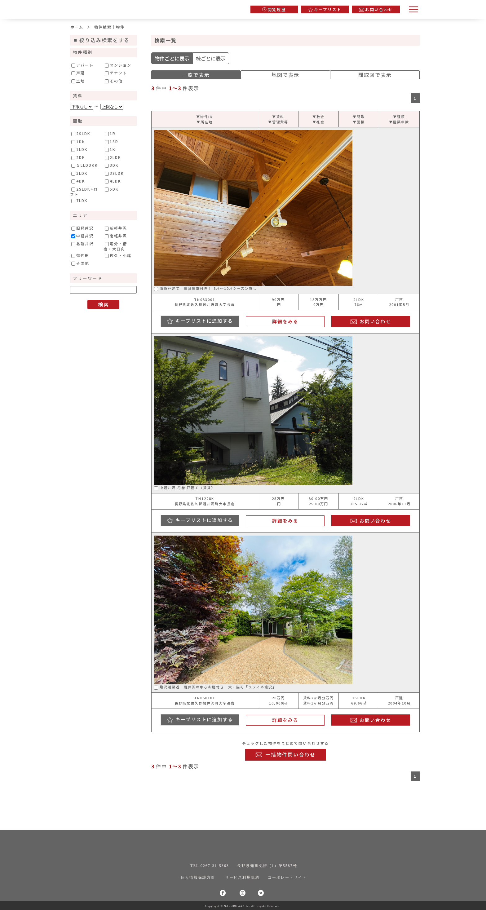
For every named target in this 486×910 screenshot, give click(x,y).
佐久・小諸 (118, 255)
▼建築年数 (399, 121)
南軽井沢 (116, 235)
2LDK (113, 157)
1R (110, 133)
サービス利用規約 (242, 877)
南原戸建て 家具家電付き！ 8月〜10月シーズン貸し (205, 288)
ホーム (76, 26)
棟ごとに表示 (211, 58)
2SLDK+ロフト (84, 191)
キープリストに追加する (204, 320)
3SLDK (114, 173)
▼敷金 (318, 116)
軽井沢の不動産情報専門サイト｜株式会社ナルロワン (135, 7)
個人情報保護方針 (198, 877)
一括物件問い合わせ (290, 754)
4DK (78, 181)
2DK (78, 157)
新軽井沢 (116, 228)
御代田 (80, 255)
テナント (116, 72)
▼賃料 (278, 116)
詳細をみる (285, 321)
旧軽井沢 (82, 228)
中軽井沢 (82, 235)
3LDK (79, 173)
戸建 (78, 72)
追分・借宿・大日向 (115, 246)
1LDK (79, 149)
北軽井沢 (82, 243)
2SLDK (81, 133)
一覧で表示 (196, 74)
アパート (82, 65)
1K (110, 149)
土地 (78, 80)
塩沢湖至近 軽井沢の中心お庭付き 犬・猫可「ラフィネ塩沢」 (215, 686)
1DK (78, 141)
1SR (111, 141)
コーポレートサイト (287, 877)
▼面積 (359, 121)
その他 (114, 80)
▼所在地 (205, 121)
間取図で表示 (375, 74)
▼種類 (399, 116)
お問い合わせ (379, 9)
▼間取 (359, 116)
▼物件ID (204, 116)
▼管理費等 (278, 121)
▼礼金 (318, 121)
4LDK (113, 181)
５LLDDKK (84, 165)
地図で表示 (285, 74)
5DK (112, 189)
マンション (118, 65)
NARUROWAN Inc (237, 906)
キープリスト (328, 9)
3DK (112, 165)
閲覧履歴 (276, 9)
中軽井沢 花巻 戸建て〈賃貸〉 (184, 487)
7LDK (79, 200)
